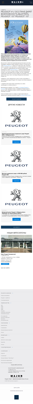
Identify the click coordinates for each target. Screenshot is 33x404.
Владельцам (4, 335)
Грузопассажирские (5, 317)
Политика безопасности (16, 390)
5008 (2, 309)
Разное (2, 344)
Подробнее (16, 142)
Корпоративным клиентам (6, 330)
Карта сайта (17, 387)
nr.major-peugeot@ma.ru (6, 261)
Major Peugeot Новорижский (8, 254)
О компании (4, 351)
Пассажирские (4, 316)
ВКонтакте (28, 95)
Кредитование (4, 325)
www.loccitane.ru (7, 65)
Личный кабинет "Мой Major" (7, 358)
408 (2, 305)
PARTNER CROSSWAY (5, 312)
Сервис (2, 337)
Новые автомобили (5, 295)
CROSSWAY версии (5, 313)
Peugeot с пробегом (5, 297)
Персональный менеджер (6, 362)
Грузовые (3, 318)
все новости (16, 227)
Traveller (3, 310)
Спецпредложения (5, 300)
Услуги (2, 332)
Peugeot (6, 379)
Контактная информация (6, 360)
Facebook (23, 95)
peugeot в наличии (6, 293)
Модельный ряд (5, 302)
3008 (2, 306)
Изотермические (4, 320)
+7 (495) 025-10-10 (5, 255)
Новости (4, 9)
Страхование (4, 327)
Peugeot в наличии (16, 99)
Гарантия (3, 342)
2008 (2, 308)
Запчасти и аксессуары (6, 339)
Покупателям (4, 323)
